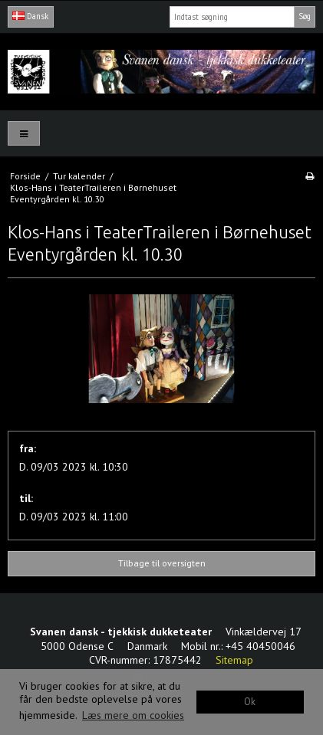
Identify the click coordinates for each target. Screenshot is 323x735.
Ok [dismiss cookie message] (249, 701)
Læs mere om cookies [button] (133, 715)
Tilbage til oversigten (162, 563)
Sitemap (234, 660)
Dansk (30, 16)
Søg (304, 16)
